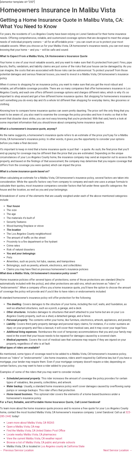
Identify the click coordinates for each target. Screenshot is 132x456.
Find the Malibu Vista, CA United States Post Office (36, 430)
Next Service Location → (117, 450)
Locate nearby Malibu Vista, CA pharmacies (31, 434)
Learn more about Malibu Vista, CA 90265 (30, 422)
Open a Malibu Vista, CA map (23, 426)
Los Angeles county (52, 446)
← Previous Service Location (17, 450)
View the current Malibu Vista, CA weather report (34, 438)
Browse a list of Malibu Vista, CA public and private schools (41, 442)
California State (76, 446)
